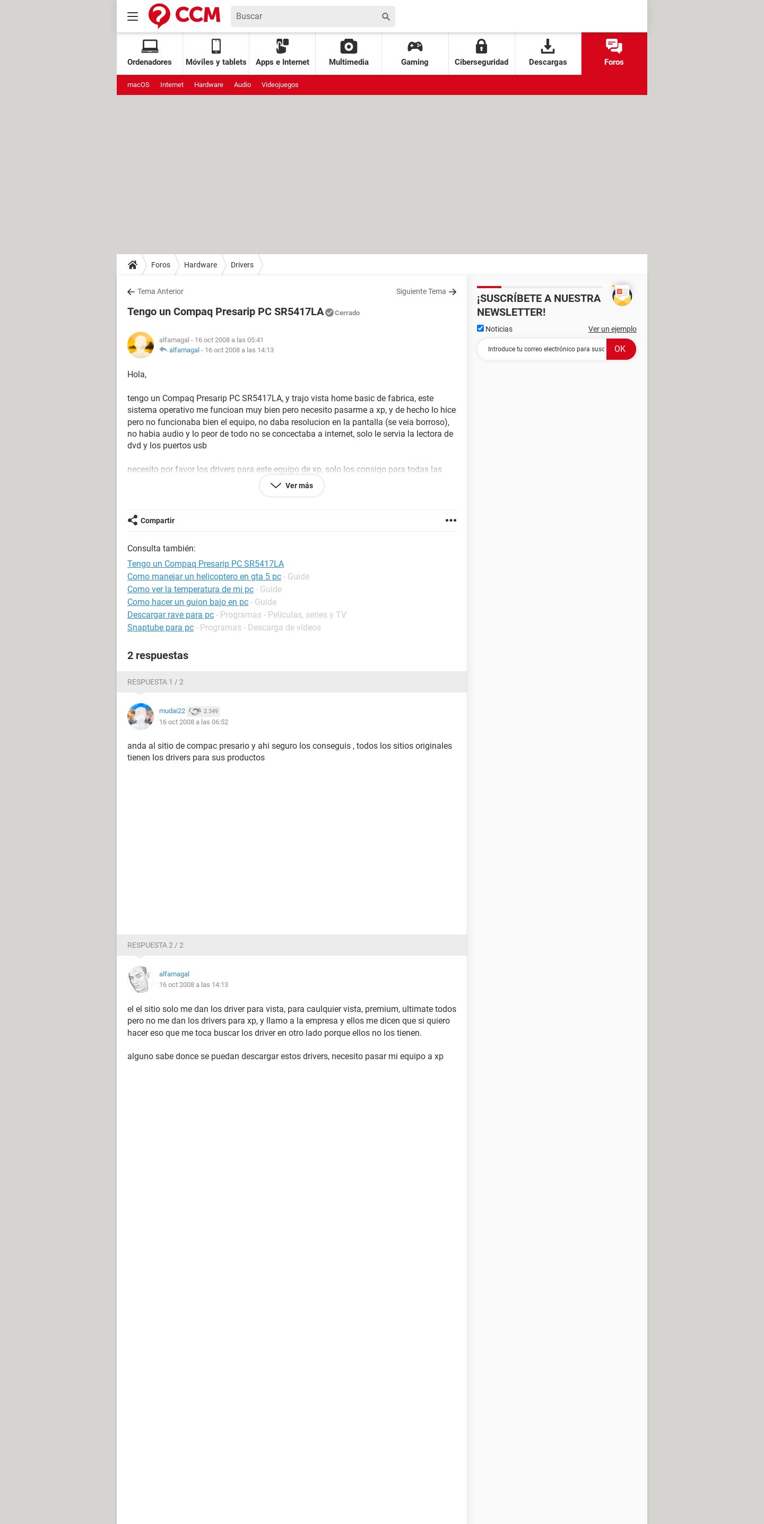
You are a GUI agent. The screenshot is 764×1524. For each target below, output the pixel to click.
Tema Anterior (160, 291)
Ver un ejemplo (612, 329)
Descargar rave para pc (170, 615)
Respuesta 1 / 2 (155, 682)
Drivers (242, 265)
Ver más (298, 485)
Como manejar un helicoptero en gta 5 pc (204, 577)
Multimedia (349, 53)
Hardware (208, 85)
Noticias (495, 329)
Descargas (548, 53)
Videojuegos (280, 85)
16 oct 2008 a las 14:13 (239, 350)
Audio (242, 85)
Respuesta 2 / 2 (155, 945)
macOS (138, 85)
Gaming (415, 53)
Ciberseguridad (481, 53)
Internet (172, 85)
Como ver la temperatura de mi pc (190, 589)
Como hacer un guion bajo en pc (187, 602)
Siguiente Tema (421, 291)
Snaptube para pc (160, 627)
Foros (614, 53)
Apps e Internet (282, 53)
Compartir (158, 520)
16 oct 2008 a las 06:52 (193, 722)
